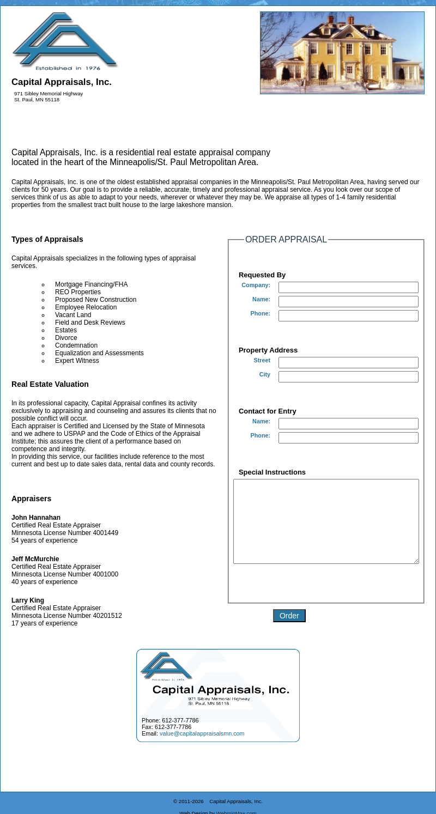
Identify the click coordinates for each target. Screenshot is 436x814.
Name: (244, 299)
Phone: (243, 313)
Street (244, 360)
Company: (238, 285)
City (247, 374)
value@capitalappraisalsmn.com (202, 745)
